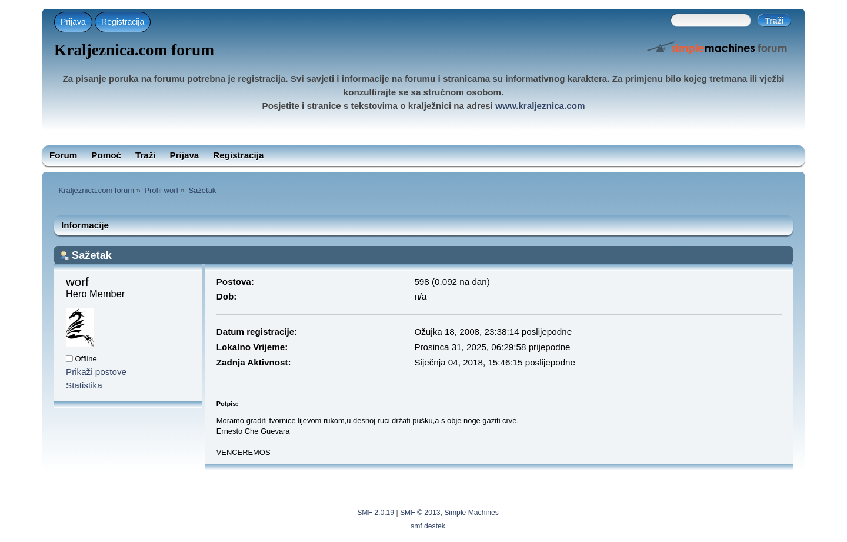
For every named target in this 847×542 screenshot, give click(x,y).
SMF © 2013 (420, 512)
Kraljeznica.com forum (134, 50)
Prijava (73, 21)
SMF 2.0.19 (375, 512)
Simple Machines (471, 512)
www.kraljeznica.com (540, 106)
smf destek (428, 526)
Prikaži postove (96, 372)
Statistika (84, 385)
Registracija (122, 21)
